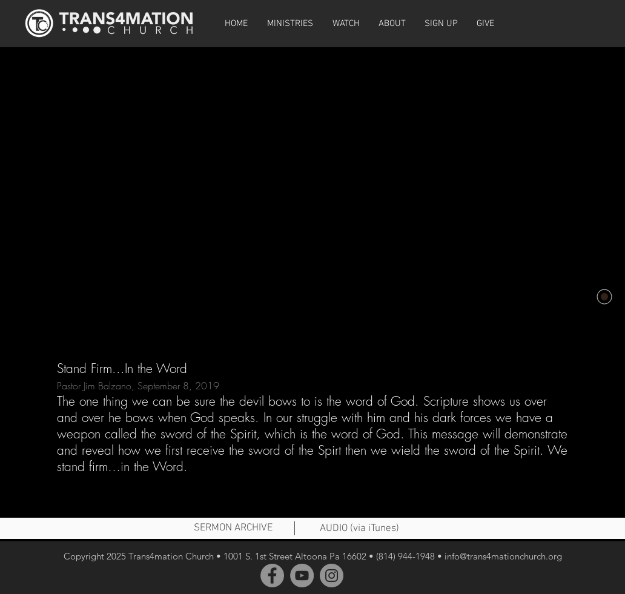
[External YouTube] (312, 192)
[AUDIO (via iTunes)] (359, 529)
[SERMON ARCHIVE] (233, 528)
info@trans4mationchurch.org (503, 556)
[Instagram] (331, 575)
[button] (346, 23)
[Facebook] (272, 575)
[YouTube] (302, 575)
